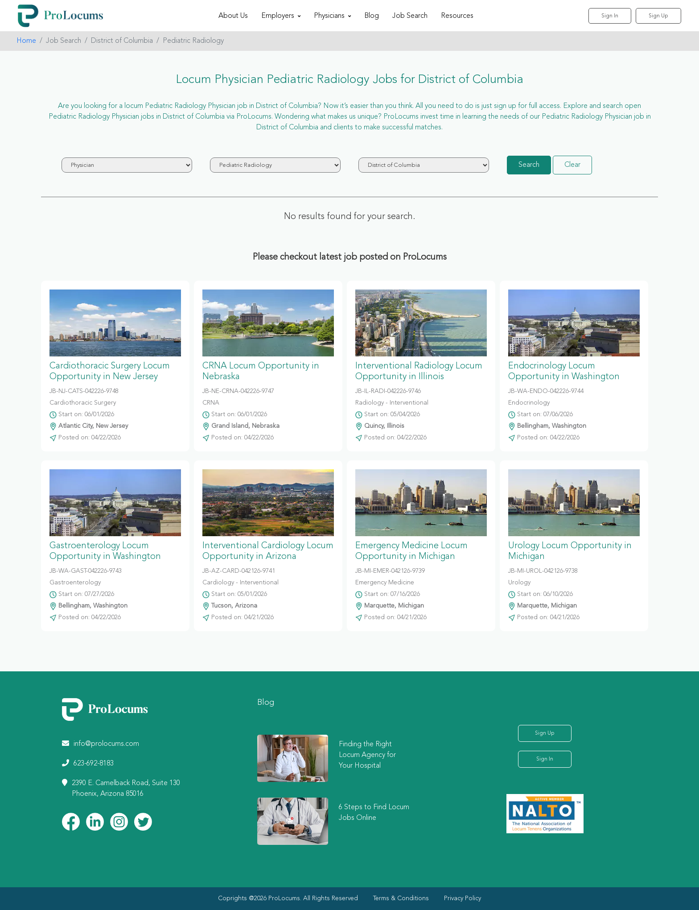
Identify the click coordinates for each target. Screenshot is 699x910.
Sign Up (658, 16)
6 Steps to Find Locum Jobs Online (374, 813)
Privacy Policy (462, 898)
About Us (233, 16)
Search (528, 165)
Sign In (609, 16)
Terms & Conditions (401, 898)
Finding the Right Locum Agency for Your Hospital (367, 755)
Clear (572, 165)
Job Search (410, 16)
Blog (371, 16)
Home (26, 41)
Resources (457, 16)
